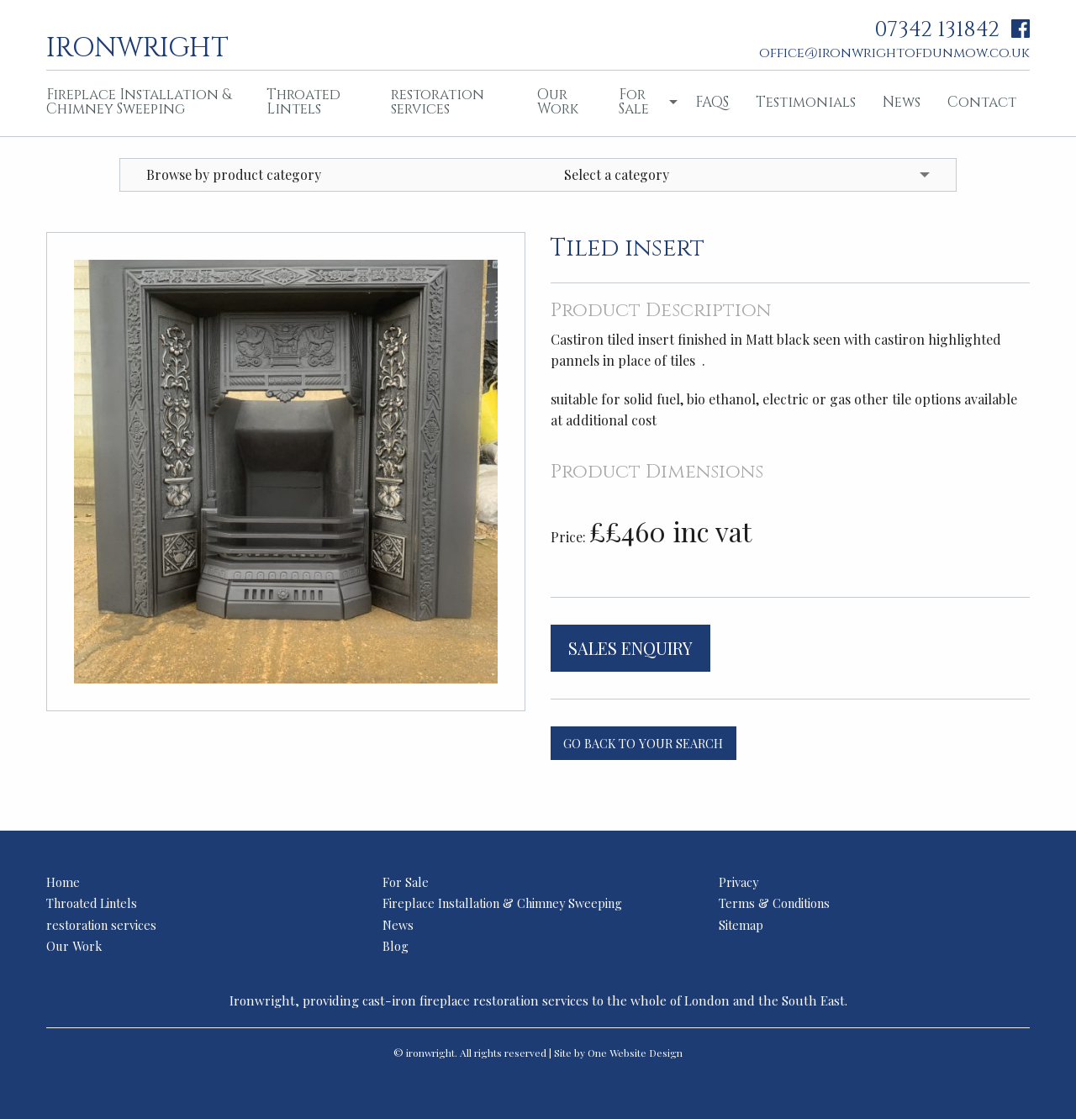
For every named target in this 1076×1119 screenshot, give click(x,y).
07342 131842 (937, 30)
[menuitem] (143, 103)
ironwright (137, 46)
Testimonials (806, 102)
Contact (981, 102)
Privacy (738, 882)
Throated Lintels (303, 102)
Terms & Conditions (774, 903)
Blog (395, 945)
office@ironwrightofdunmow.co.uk (894, 53)
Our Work (557, 102)
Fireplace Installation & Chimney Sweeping (138, 102)
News (901, 102)
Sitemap (741, 924)
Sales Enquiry (630, 647)
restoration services (437, 102)
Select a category (616, 174)
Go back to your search (643, 743)
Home (63, 882)
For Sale (634, 102)
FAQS (712, 102)
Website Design (646, 1052)
